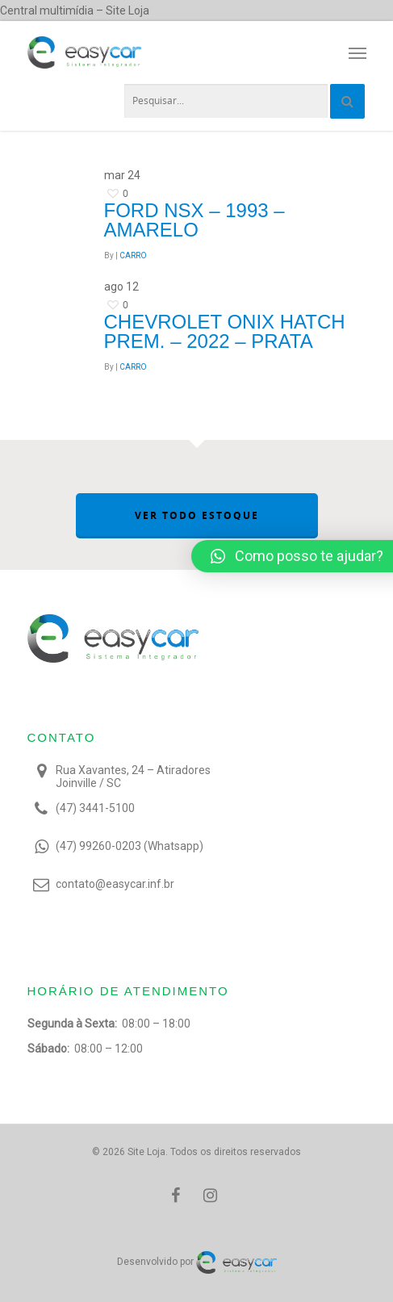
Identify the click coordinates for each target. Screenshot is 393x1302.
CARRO (133, 255)
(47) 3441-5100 (95, 808)
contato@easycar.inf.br (115, 883)
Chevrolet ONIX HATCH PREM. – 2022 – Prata (224, 331)
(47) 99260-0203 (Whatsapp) (129, 845)
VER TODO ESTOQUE (197, 515)
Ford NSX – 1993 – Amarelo (194, 220)
